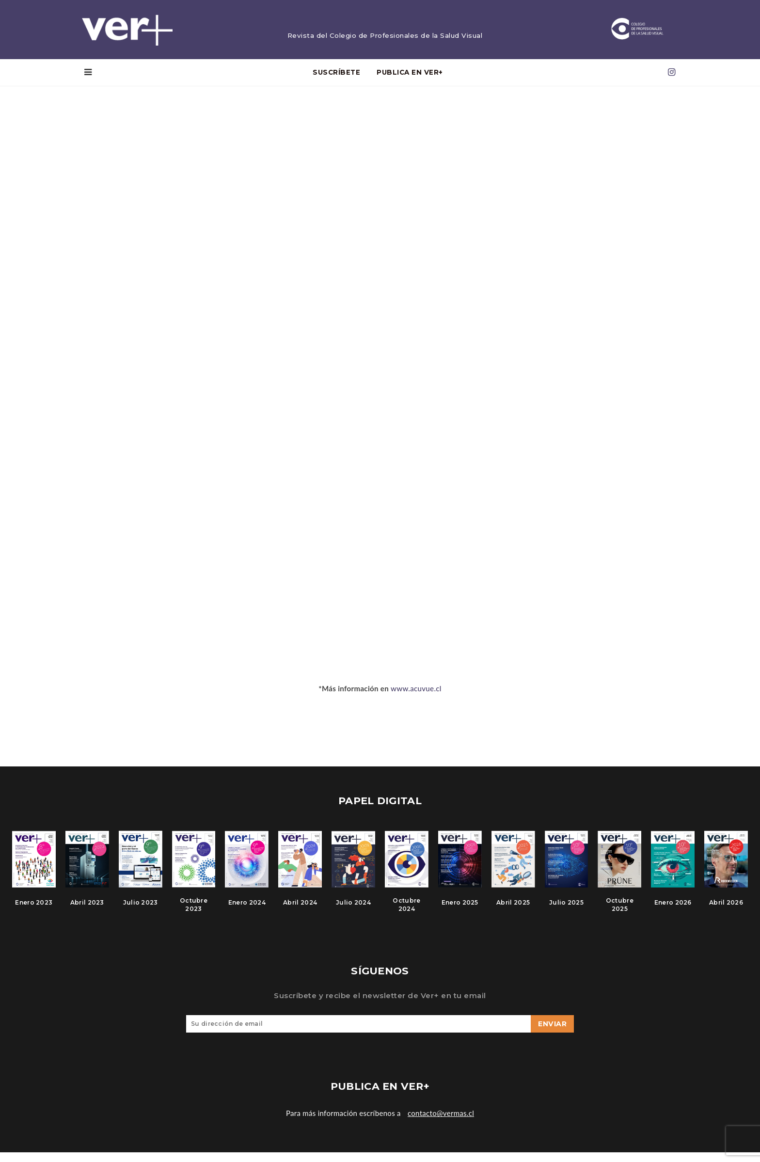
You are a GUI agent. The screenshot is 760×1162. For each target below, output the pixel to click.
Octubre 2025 (619, 911)
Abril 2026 (726, 908)
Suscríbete (336, 74)
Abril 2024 (300, 908)
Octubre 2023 (193, 911)
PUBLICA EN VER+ (410, 74)
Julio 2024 (353, 908)
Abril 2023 (87, 908)
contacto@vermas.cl (441, 1122)
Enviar (552, 1033)
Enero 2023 (33, 908)
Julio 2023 (140, 908)
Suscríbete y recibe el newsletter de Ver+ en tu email (380, 1005)
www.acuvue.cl (416, 689)
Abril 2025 (513, 908)
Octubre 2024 (406, 911)
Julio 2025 (566, 908)
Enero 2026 (673, 908)
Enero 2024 (247, 908)
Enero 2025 (460, 908)
